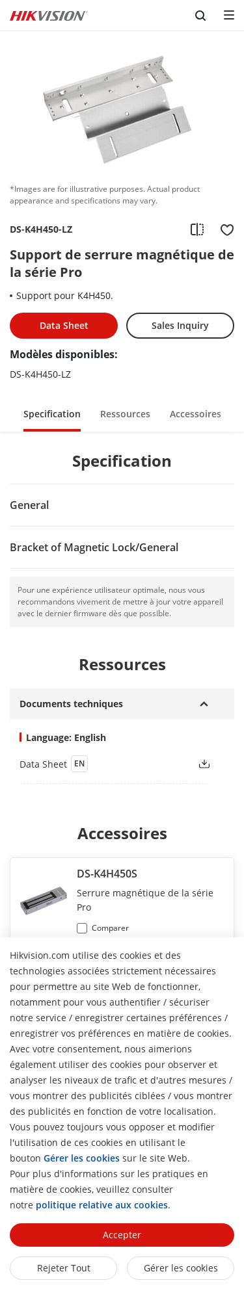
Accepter (122, 1234)
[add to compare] (197, 229)
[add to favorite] (223, 229)
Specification (52, 414)
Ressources (125, 414)
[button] (52, 413)
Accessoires (195, 414)
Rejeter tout (63, 1268)
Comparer (110, 927)
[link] (98, 763)
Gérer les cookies (181, 1268)
